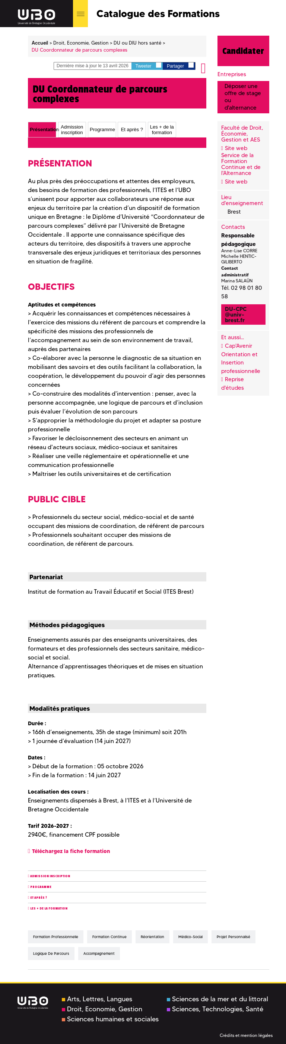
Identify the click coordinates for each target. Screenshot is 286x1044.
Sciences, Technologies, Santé (215, 1009)
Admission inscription (50, 876)
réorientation (152, 936)
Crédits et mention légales (246, 1035)
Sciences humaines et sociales (110, 1019)
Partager (180, 65)
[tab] (42, 129)
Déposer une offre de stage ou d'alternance (243, 97)
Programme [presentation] (102, 129)
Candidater (243, 50)
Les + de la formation (48, 909)
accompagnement (99, 953)
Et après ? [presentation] (132, 129)
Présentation (42, 143)
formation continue (109, 936)
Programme (40, 887)
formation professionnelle (55, 936)
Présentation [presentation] (43, 129)
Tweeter (148, 65)
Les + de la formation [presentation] (162, 129)
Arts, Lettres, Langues (97, 999)
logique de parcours (51, 953)
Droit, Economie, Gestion (102, 1009)
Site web (236, 148)
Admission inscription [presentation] (72, 129)
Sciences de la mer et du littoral (217, 999)
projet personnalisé (233, 936)
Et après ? (38, 898)
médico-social (190, 936)
